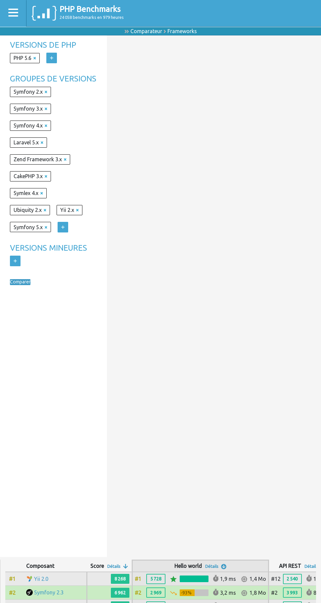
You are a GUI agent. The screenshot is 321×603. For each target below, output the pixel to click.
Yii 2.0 (41, 579)
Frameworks (182, 31)
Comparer (22, 282)
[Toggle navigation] (13, 13)
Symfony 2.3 (49, 592)
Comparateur (146, 31)
